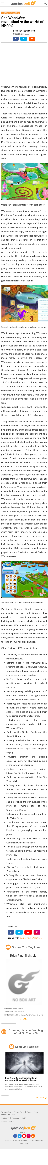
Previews (6, 13)
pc (21, 938)
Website (15, 13)
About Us (15, 1118)
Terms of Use (6, 1112)
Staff (23, 1118)
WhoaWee (37, 938)
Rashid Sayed (29, 31)
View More (24, 1019)
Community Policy (8, 1114)
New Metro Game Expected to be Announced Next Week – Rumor (21, 1079)
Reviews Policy (32, 1112)
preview (27, 938)
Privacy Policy (19, 1112)
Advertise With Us (7, 1122)
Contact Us (5, 1118)
